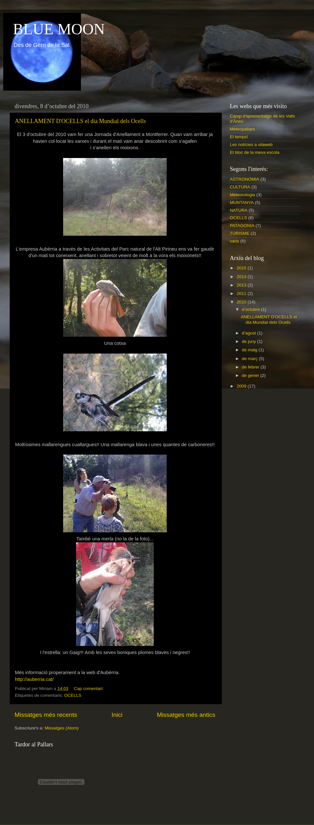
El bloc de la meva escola (254, 152)
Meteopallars (242, 129)
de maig (250, 349)
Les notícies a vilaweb (251, 144)
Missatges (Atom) (62, 728)
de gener (251, 375)
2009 (242, 386)
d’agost (249, 333)
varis (234, 241)
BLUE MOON (59, 29)
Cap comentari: (89, 688)
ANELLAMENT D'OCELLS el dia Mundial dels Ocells (80, 121)
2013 (242, 285)
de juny (249, 341)
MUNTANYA (242, 202)
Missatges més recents (46, 714)
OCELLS (72, 695)
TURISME (240, 233)
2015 (242, 268)
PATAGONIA (242, 225)
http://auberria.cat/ (34, 679)
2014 (242, 276)
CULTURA (240, 187)
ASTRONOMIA (244, 179)
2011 (242, 293)
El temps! (239, 136)
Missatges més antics (186, 714)
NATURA (239, 210)
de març (250, 358)
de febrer (251, 367)
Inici (117, 714)
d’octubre (251, 309)
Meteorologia (242, 194)
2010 (242, 301)
